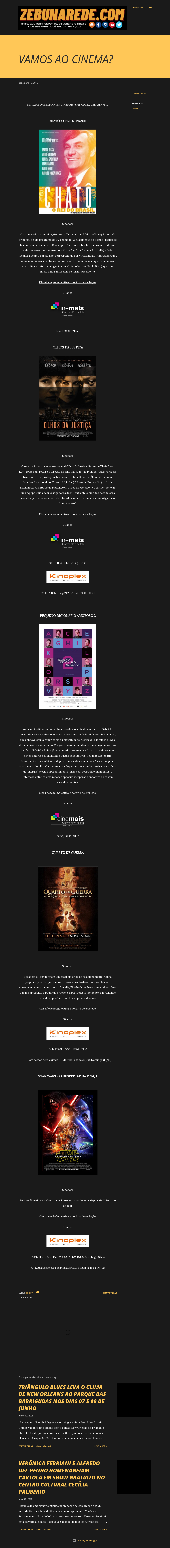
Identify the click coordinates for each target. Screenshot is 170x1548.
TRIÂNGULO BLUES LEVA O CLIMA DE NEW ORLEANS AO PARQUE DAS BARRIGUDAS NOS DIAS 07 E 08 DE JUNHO (62, 1397)
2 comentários (43, 1529)
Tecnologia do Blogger (85, 1540)
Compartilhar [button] (138, 93)
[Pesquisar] (138, 7)
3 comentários (43, 1446)
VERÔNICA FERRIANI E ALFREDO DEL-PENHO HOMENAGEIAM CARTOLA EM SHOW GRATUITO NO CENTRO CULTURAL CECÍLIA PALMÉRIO (62, 1477)
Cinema (134, 108)
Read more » (100, 1446)
